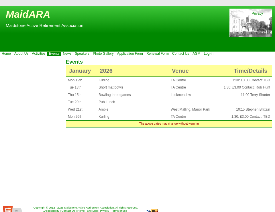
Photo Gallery (103, 54)
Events (54, 54)
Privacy (257, 13)
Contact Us (180, 54)
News (67, 54)
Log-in (208, 54)
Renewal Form (157, 54)
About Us (21, 54)
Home (6, 54)
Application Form (130, 54)
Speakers (82, 54)
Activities (38, 54)
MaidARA (28, 14)
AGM (196, 54)
